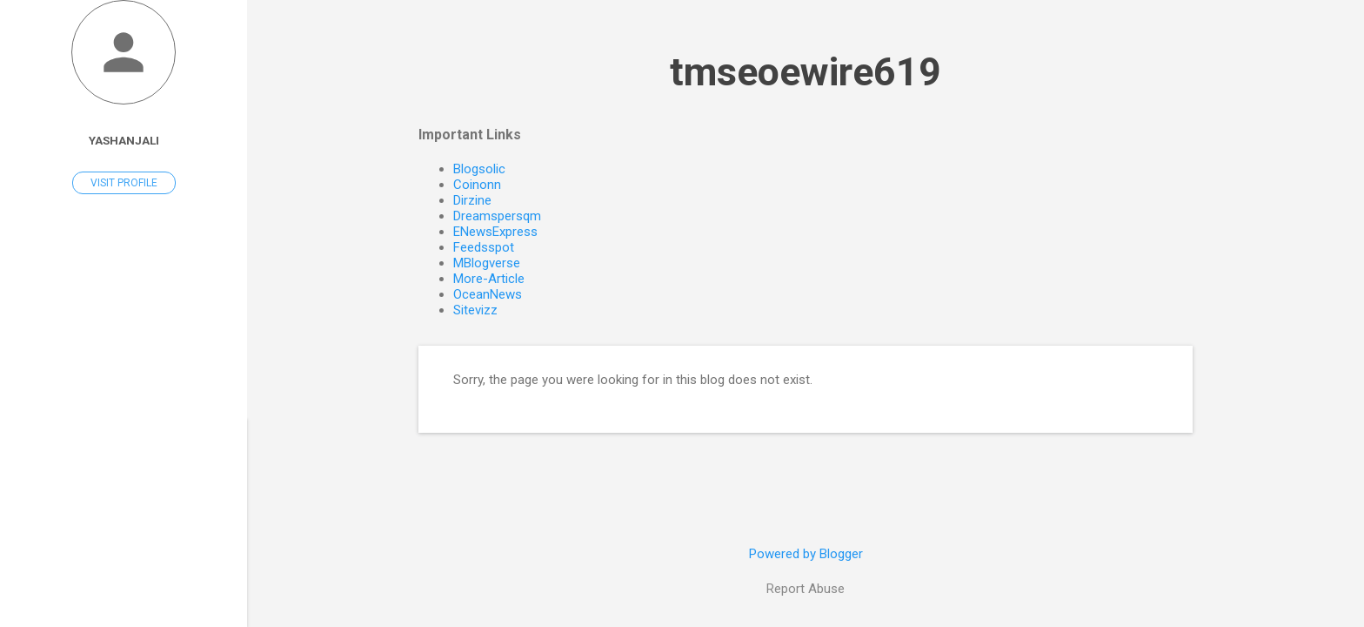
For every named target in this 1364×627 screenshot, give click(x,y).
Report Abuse (805, 589)
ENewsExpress (495, 231)
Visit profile (123, 183)
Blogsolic (479, 169)
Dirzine (472, 200)
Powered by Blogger (806, 554)
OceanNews (487, 294)
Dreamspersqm (497, 216)
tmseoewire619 (805, 72)
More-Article (489, 279)
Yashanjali (124, 140)
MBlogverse (486, 263)
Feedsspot (483, 247)
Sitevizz (475, 310)
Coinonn (477, 184)
